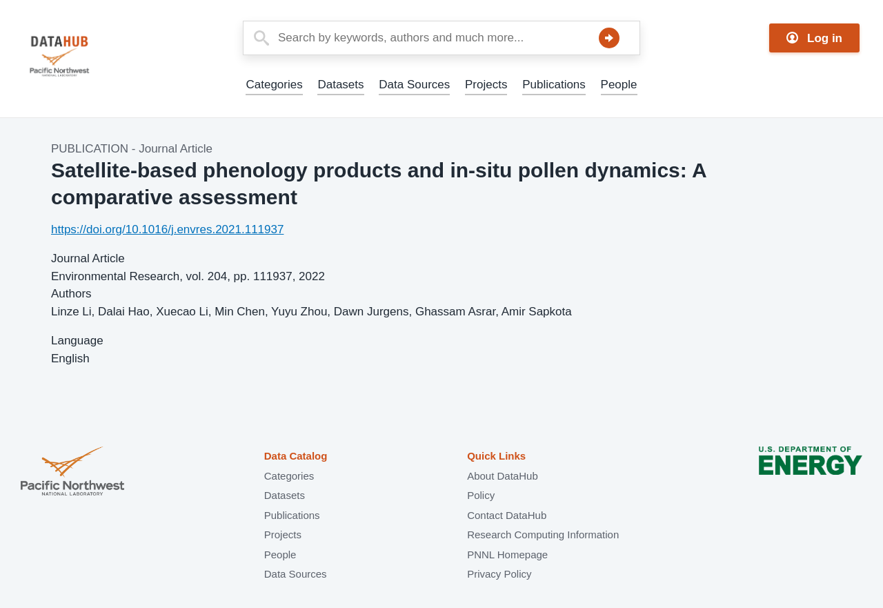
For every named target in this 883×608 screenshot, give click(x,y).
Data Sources (414, 84)
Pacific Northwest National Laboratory (72, 472)
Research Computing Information (543, 534)
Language (77, 340)
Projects (486, 84)
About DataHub (502, 476)
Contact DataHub (506, 515)
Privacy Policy (499, 574)
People (619, 84)
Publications (554, 84)
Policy (481, 495)
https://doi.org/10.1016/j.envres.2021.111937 (167, 229)
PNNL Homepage (507, 554)
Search (609, 38)
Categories (274, 84)
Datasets (340, 84)
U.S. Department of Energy (810, 472)
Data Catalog (296, 456)
